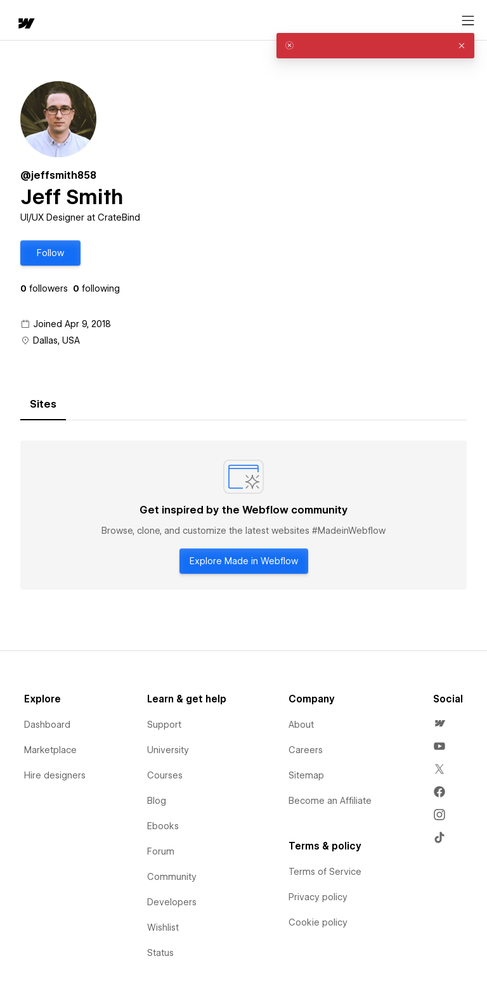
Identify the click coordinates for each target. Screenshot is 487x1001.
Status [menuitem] (160, 953)
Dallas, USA (56, 340)
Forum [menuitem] (160, 851)
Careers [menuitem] (306, 750)
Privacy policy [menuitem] (318, 897)
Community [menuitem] (172, 877)
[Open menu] (468, 21)
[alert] (375, 45)
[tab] (43, 404)
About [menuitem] (301, 725)
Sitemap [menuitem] (306, 775)
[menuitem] (439, 723)
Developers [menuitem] (172, 902)
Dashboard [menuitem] (47, 725)
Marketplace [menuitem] (50, 750)
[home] (25, 24)
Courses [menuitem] (165, 775)
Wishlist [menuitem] (163, 927)
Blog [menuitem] (156, 801)
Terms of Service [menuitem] (325, 872)
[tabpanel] (243, 515)
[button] (50, 253)
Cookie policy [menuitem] (318, 922)
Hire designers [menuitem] (55, 775)
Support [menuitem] (164, 725)
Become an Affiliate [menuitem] (330, 801)
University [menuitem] (168, 750)
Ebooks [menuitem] (163, 826)
